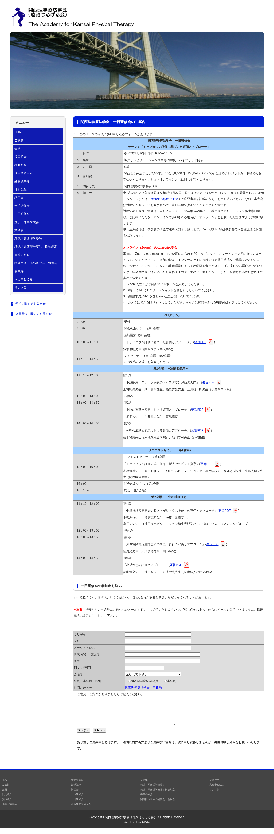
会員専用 (20, 271)
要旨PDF (200, 342)
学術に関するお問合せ (30, 303)
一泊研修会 (22, 205)
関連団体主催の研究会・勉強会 (35, 263)
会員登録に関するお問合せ (33, 313)
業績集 (19, 230)
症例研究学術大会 (26, 222)
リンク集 (20, 287)
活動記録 (20, 189)
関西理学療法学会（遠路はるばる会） (131, 823)
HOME (19, 132)
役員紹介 (20, 156)
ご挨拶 (19, 140)
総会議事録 (22, 181)
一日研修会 (22, 214)
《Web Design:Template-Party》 (137, 828)
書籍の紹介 (22, 254)
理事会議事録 (23, 173)
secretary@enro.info (164, 199)
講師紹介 (20, 164)
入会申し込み (23, 279)
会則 (17, 148)
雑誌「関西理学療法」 (29, 238)
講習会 (19, 197)
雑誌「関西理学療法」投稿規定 (35, 246)
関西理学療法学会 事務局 (143, 687)
